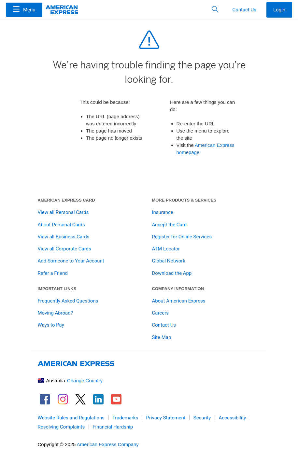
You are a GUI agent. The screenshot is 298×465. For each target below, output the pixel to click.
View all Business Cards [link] (64, 237)
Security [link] (202, 418)
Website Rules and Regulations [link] (71, 418)
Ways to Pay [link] (51, 325)
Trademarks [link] (125, 418)
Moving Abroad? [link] (55, 313)
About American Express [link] (179, 301)
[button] (24, 10)
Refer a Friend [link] (53, 273)
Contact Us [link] (164, 325)
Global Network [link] (168, 261)
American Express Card (66, 200)
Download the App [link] (172, 273)
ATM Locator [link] (166, 249)
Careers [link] (160, 313)
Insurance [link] (162, 212)
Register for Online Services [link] (182, 237)
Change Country (85, 380)
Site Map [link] (161, 337)
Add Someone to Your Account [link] (71, 261)
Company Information (178, 288)
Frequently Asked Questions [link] (68, 301)
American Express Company (108, 444)
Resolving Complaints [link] (61, 427)
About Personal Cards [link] (61, 225)
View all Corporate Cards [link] (64, 249)
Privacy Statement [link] (165, 418)
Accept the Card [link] (169, 225)
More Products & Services (184, 200)
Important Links (57, 288)
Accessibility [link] (232, 418)
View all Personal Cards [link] (63, 212)
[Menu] (24, 10)
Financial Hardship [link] (112, 427)
